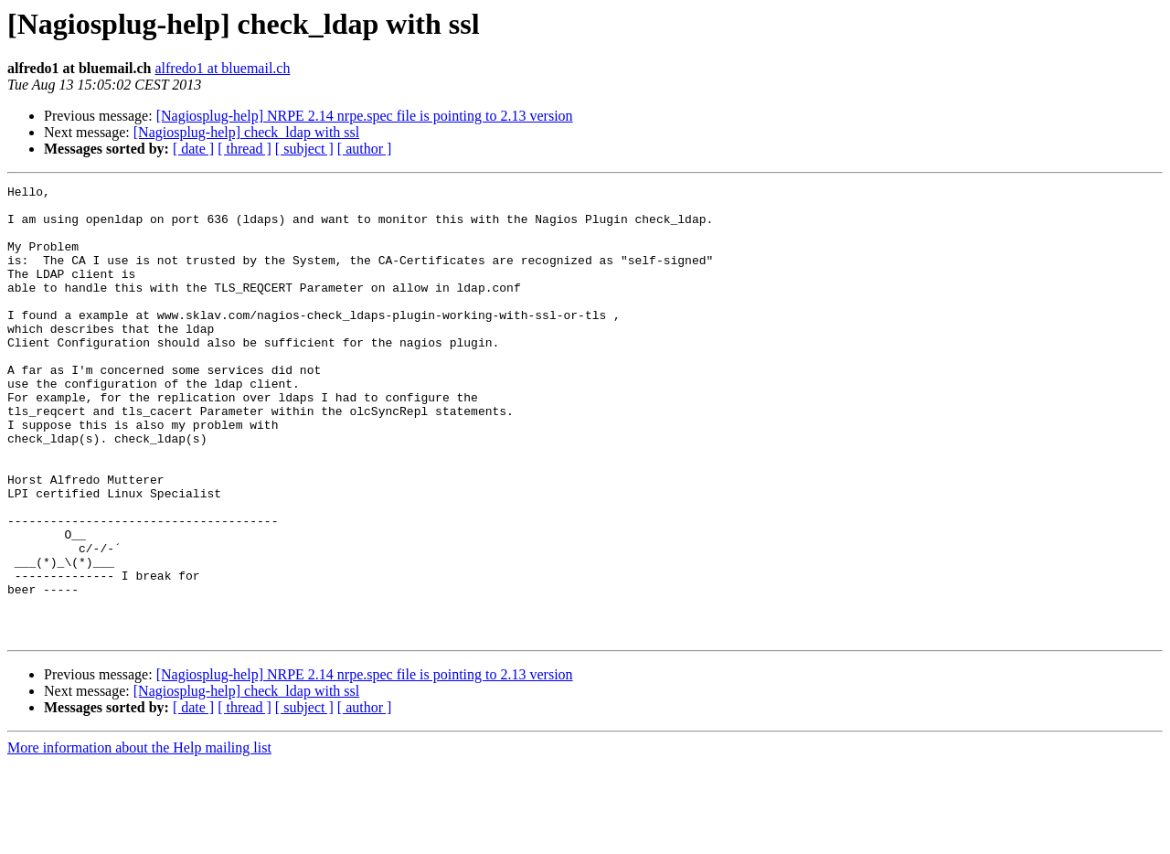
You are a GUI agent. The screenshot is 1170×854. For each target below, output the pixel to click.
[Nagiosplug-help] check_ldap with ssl (246, 132)
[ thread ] (244, 148)
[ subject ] (304, 148)
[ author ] (364, 148)
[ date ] (193, 148)
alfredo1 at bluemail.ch (222, 68)
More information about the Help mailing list (139, 838)
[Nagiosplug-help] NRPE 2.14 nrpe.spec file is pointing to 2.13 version (364, 115)
